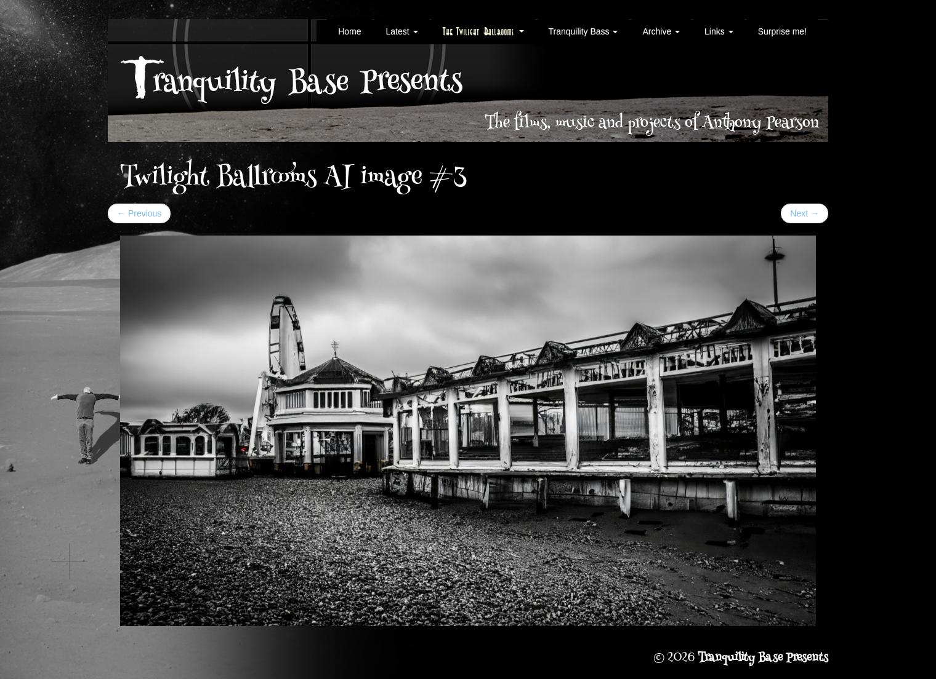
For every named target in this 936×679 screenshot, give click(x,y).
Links (718, 31)
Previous (139, 213)
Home (349, 31)
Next (804, 213)
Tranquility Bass (583, 31)
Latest (401, 31)
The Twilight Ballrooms (483, 31)
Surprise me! (782, 31)
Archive (661, 31)
